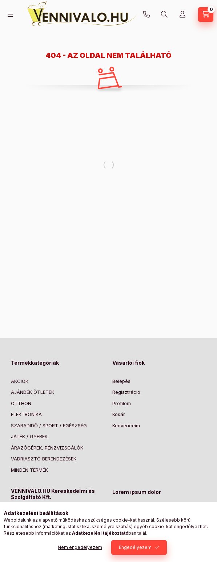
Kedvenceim (126, 425)
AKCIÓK (19, 381)
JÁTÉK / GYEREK (29, 436)
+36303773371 (146, 14)
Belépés (121, 381)
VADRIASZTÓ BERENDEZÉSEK (43, 459)
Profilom (121, 403)
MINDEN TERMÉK (29, 470)
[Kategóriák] (10, 14)
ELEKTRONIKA (26, 414)
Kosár (118, 414)
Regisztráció (126, 392)
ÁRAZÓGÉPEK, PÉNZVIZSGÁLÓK (47, 448)
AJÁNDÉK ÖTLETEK (32, 392)
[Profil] (182, 14)
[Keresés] (164, 14)
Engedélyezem (135, 547)
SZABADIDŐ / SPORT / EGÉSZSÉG (49, 425)
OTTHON (21, 403)
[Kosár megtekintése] (205, 14)
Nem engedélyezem (80, 547)
